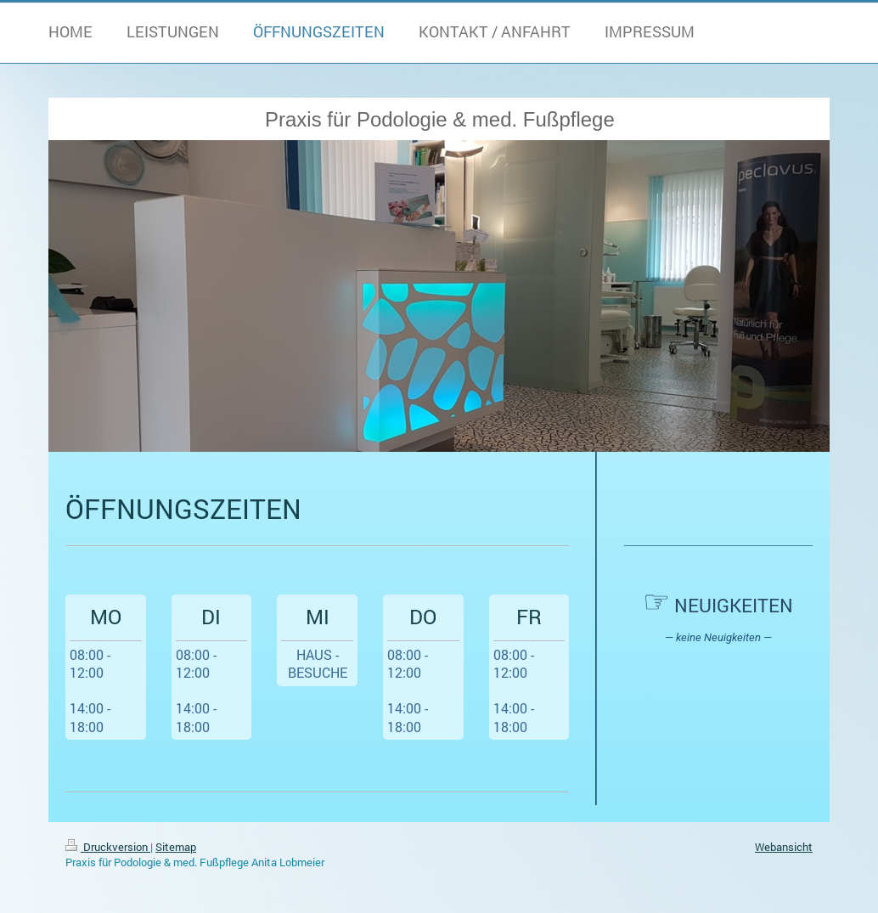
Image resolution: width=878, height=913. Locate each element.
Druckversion (107, 846)
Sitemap (175, 846)
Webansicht (784, 846)
